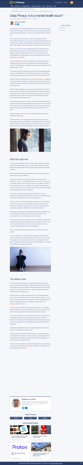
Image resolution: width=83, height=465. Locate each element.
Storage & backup (26, 6)
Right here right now (62, 27)
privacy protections (28, 345)
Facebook (16, 418)
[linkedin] (18, 24)
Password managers (36, 6)
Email (43, 6)
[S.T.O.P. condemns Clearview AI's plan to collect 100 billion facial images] (20, 433)
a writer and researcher (25, 113)
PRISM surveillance (41, 297)
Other (55, 6)
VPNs (12, 6)
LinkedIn (45, 418)
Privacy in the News (17, 18)
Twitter (30, 418)
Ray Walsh (22, 22)
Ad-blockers (17, 6)
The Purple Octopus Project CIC (36, 79)
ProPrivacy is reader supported (16, 11)
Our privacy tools (58, 2)
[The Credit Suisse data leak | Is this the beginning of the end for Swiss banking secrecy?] (41, 451)
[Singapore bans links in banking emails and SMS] (41, 433)
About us (66, 2)
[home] (11, 9)
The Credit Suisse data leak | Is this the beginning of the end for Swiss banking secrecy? (41, 454)
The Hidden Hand (61, 30)
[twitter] (16, 24)
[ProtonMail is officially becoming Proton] (20, 451)
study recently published (16, 61)
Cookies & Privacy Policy (56, 463)
